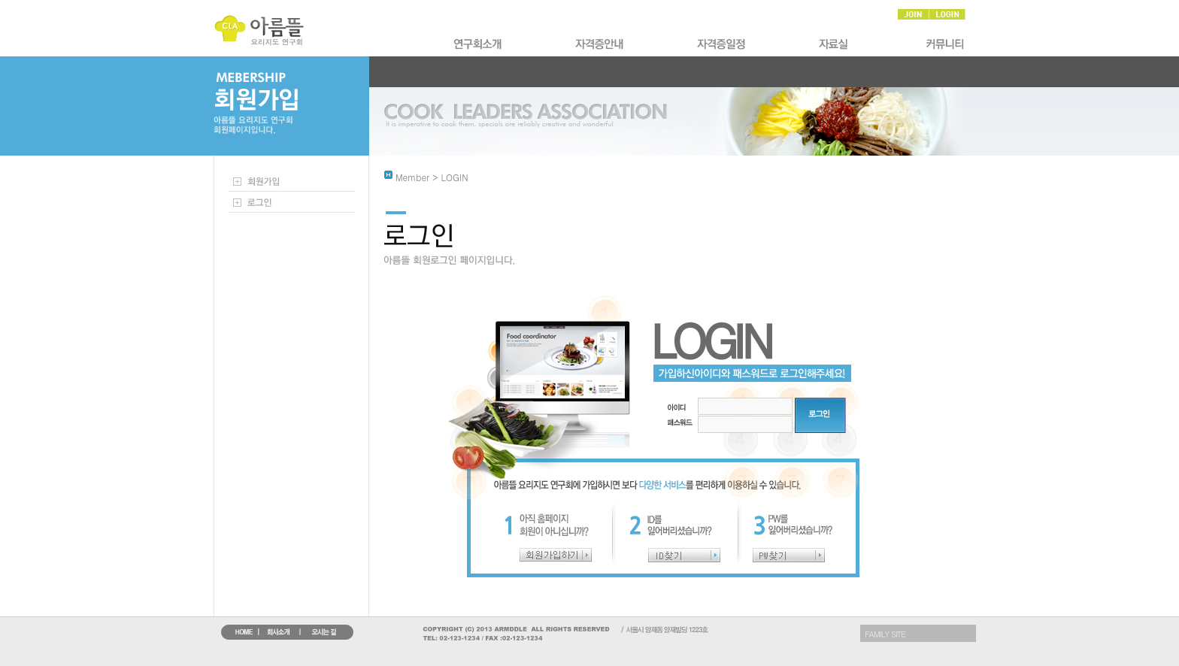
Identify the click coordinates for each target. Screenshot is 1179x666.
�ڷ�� (837, 44)
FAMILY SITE (885, 634)
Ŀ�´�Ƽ (942, 44)
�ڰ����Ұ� (601, 44)
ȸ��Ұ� (479, 44)
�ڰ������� (722, 44)
